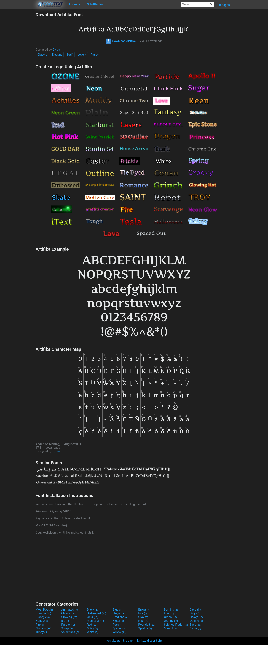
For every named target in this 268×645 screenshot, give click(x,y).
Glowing (69, 617)
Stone (195, 628)
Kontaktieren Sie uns (119, 640)
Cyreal (56, 49)
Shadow (43, 628)
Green (170, 617)
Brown (144, 609)
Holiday (42, 620)
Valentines (70, 632)
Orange (171, 620)
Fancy (95, 54)
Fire (142, 613)
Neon (143, 620)
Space (119, 628)
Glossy (43, 617)
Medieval (95, 620)
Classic (42, 54)
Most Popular (44, 609)
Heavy (196, 617)
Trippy (41, 632)
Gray (143, 617)
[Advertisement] (18, 68)
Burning (171, 609)
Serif (70, 54)
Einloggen (223, 5)
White (92, 632)
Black (93, 609)
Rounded (146, 624)
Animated (69, 609)
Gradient (120, 617)
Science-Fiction (176, 624)
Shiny (92, 628)
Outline (197, 620)
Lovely (82, 54)
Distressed (96, 613)
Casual (196, 609)
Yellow (119, 632)
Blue (118, 609)
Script (195, 624)
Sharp (67, 628)
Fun (169, 613)
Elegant (57, 54)
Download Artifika (121, 41)
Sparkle (145, 628)
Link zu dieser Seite (149, 640)
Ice (65, 620)
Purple (68, 624)
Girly (194, 613)
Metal (118, 620)
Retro (118, 624)
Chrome (43, 613)
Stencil (170, 628)
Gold (92, 617)
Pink (41, 624)
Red (92, 624)
